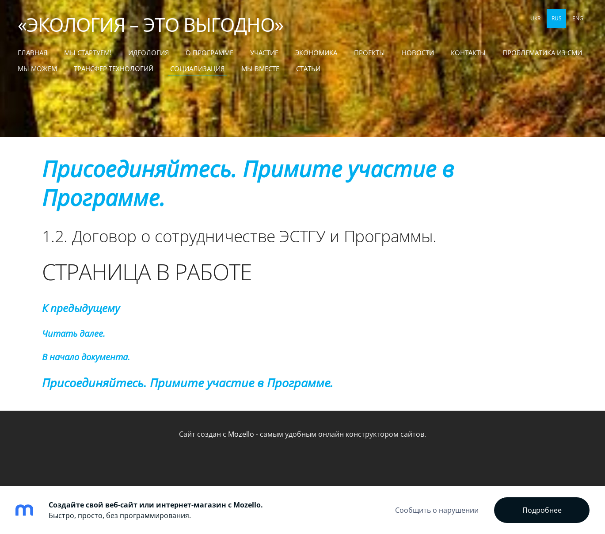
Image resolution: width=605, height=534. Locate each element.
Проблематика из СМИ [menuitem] (542, 52)
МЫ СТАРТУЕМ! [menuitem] (87, 52)
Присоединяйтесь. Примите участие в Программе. (248, 183)
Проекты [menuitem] (369, 52)
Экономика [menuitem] (316, 52)
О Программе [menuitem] (209, 52)
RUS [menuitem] (557, 18)
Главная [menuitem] (32, 52)
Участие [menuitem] (264, 52)
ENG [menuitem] (577, 18)
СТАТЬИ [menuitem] (308, 68)
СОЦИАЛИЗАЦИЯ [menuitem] (197, 68)
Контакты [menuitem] (468, 52)
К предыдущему (81, 308)
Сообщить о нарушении (437, 510)
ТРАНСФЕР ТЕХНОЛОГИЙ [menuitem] (113, 68)
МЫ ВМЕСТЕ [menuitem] (260, 68)
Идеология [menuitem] (148, 52)
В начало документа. (86, 357)
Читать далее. (73, 333)
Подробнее (542, 510)
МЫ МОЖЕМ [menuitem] (37, 68)
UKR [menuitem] (535, 18)
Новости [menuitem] (418, 52)
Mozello (241, 434)
